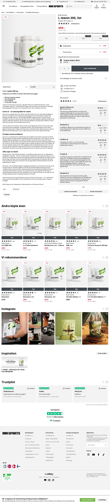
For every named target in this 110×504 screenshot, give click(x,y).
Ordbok (48, 451)
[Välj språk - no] (9, 468)
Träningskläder (70, 451)
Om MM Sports (50, 435)
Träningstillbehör (41, 6)
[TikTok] (104, 455)
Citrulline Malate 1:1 (73, 297)
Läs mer (6, 194)
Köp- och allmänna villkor (32, 445)
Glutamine (5, 297)
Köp (12, 237)
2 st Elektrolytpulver (30, 245)
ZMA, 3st (69, 245)
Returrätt (66, 91)
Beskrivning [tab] (6, 87)
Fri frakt (66, 86)
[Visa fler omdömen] (83, 187)
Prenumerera (67, 52)
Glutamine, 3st (50, 297)
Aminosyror (20, 12)
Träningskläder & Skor (27, 6)
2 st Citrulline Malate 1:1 (97, 297)
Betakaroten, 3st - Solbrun (54, 245)
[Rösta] (100, 114)
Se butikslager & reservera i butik (71, 78)
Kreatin (68, 442)
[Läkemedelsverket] (7, 477)
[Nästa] (103, 206)
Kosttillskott (13, 6)
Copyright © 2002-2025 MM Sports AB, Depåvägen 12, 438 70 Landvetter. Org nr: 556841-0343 (96, 475)
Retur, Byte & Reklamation (32, 448)
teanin (35, 94)
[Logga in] (96, 6)
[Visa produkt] (66, 38)
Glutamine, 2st (28, 297)
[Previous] (106, 206)
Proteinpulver (70, 438)
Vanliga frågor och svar (32, 454)
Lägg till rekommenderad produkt (68, 57)
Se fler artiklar (102, 353)
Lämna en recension (70, 191)
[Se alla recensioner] (63, 23)
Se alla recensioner (96, 191)
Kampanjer (69, 460)
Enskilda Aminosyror (32, 12)
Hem (3, 12)
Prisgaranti (28, 438)
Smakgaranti (29, 451)
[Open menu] (3, 6)
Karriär (47, 445)
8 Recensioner (102, 101)
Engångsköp (67, 46)
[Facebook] (99, 455)
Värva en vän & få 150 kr (52, 442)
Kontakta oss (29, 435)
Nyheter (68, 457)
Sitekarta (48, 448)
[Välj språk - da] (14, 468)
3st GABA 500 (7, 245)
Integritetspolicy (29, 457)
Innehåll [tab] (32, 87)
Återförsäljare (50, 454)
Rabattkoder (49, 460)
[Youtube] (94, 455)
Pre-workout (69, 445)
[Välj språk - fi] (18, 468)
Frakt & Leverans (30, 442)
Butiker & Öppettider (51, 438)
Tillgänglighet (50, 457)
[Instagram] (88, 455)
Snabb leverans (80, 1)
